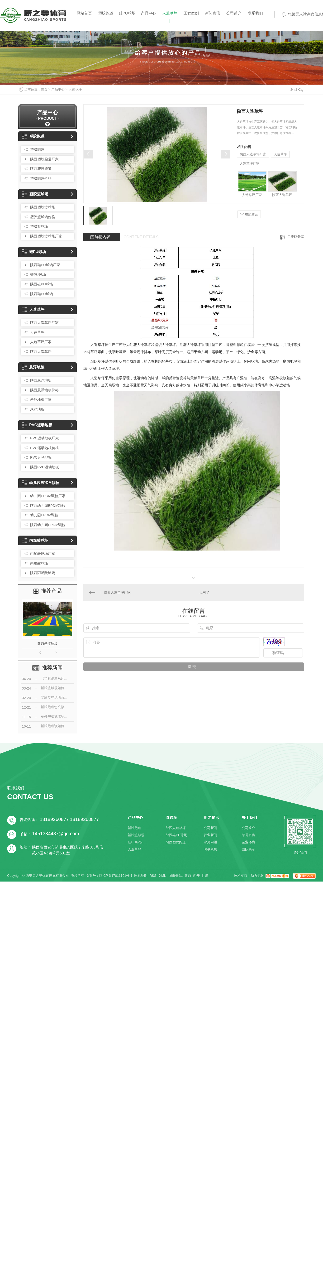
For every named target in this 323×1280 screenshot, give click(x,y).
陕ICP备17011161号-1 (116, 875)
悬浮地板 (33, 367)
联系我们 (255, 13)
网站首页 (84, 13)
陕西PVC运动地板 (44, 467)
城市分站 (175, 875)
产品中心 (148, 13)
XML (163, 875)
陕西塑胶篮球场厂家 (46, 236)
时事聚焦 (210, 849)
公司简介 (234, 13)
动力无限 (257, 875)
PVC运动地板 (37, 425)
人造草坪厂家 (41, 342)
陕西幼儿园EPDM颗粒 (47, 505)
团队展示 (248, 849)
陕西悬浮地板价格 (44, 390)
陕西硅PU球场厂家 (45, 265)
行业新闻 (210, 835)
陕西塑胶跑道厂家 (44, 159)
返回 (296, 89)
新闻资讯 (212, 13)
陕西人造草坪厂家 (44, 323)
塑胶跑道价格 (41, 178)
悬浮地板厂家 (41, 400)
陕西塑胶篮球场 (42, 207)
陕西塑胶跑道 (41, 169)
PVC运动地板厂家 (44, 438)
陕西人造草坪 (41, 352)
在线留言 (249, 214)
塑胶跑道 (105, 13)
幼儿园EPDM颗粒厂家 (47, 496)
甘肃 (205, 875)
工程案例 (191, 13)
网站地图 (140, 875)
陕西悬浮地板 (41, 380)
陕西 (188, 875)
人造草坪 (169, 13)
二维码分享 (295, 237)
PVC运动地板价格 (44, 448)
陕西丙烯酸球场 (42, 573)
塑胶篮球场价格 (42, 217)
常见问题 (210, 842)
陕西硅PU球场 (41, 284)
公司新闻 (210, 828)
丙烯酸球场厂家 (42, 553)
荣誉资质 (248, 835)
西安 (196, 875)
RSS (153, 875)
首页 (44, 89)
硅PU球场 (127, 13)
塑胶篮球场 (35, 194)
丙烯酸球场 (35, 540)
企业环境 (248, 842)
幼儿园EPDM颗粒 (40, 483)
